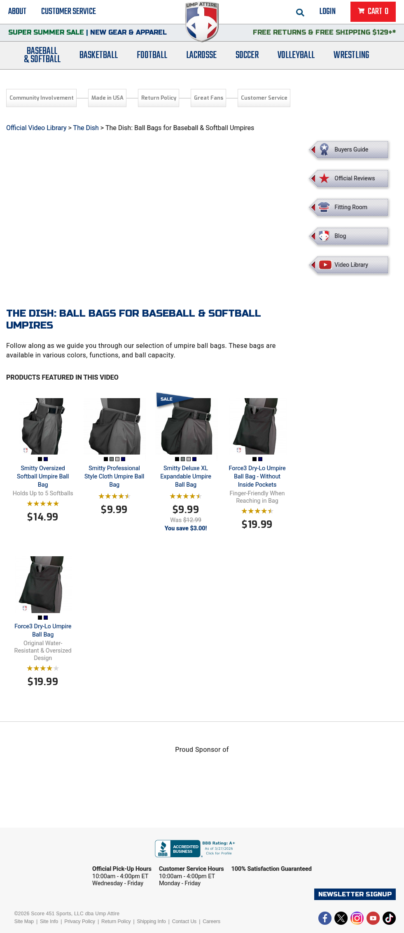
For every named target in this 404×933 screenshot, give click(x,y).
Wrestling (351, 59)
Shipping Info (151, 921)
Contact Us (184, 921)
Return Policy (158, 97)
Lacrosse (201, 59)
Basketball (98, 59)
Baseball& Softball (42, 59)
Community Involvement (41, 97)
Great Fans (208, 97)
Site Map (24, 921)
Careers (211, 921)
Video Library (351, 264)
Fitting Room (350, 207)
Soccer (247, 59)
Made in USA (107, 97)
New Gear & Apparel (128, 35)
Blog (340, 236)
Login (328, 12)
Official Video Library (36, 128)
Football (152, 59)
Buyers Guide (351, 149)
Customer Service (68, 12)
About (17, 12)
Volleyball (296, 59)
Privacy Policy (79, 921)
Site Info (49, 921)
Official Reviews (354, 178)
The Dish (86, 128)
